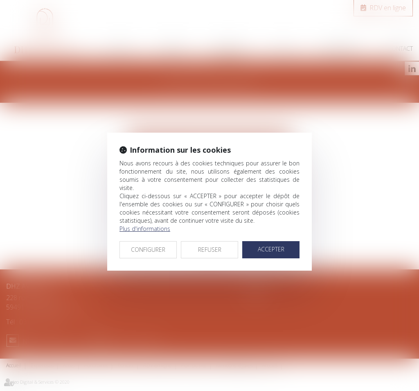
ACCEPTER (271, 249)
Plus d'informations (144, 229)
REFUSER (209, 249)
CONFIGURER (148, 249)
